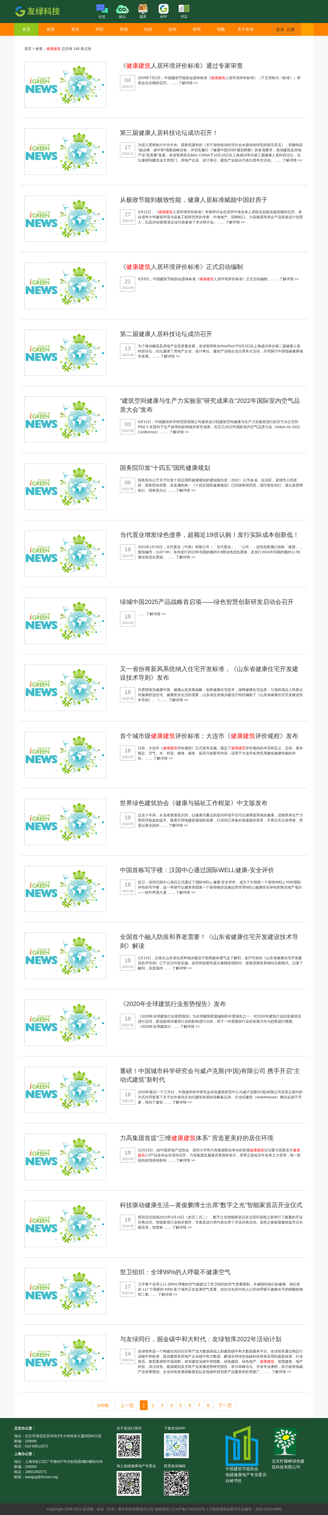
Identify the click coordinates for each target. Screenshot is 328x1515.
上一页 (127, 1405)
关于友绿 (245, 29)
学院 (99, 29)
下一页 (225, 1405)
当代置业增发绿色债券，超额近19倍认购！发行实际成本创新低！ (209, 534)
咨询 (172, 29)
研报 (124, 29)
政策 (51, 29)
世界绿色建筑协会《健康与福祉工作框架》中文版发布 (194, 802)
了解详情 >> (188, 83)
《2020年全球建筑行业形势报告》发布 (173, 1003)
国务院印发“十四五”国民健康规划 (165, 467)
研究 (197, 29)
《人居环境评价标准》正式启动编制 (181, 266)
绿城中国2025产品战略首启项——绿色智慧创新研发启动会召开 (206, 601)
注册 (291, 29)
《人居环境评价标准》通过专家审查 (181, 65)
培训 (148, 29)
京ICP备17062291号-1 (190, 1509)
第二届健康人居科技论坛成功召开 (166, 333)
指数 (221, 29)
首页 (26, 29)
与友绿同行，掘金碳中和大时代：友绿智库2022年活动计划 (200, 1339)
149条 (103, 1405)
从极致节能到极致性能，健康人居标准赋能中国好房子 (194, 199)
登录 (280, 29)
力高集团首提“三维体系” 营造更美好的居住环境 (196, 1137)
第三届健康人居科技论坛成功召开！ (169, 132)
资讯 (75, 29)
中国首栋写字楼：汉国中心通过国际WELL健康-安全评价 (197, 870)
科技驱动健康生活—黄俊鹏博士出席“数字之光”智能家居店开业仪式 (211, 1205)
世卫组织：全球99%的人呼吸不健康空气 (175, 1272)
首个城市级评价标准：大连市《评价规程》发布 (209, 735)
